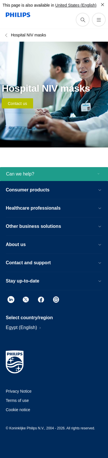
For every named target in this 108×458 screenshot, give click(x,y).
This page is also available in (28, 5)
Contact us (17, 103)
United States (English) (75, 5)
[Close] (102, 4)
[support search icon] (83, 20)
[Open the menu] (99, 20)
